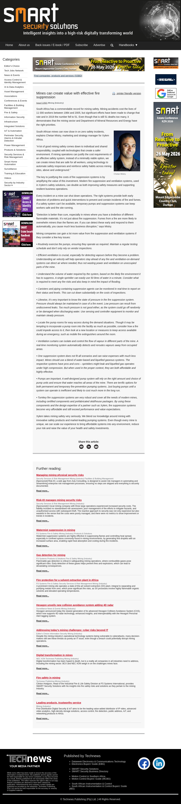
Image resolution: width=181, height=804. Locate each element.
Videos (7, 178)
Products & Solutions (15, 150)
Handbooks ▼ (128, 45)
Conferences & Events (15, 100)
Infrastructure (11, 121)
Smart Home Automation (10, 163)
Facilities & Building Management (14, 106)
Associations (10, 96)
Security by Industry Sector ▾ (14, 184)
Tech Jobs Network (14, 70)
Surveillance (10, 169)
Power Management (14, 145)
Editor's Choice (12, 66)
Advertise (99, 45)
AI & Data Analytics (14, 87)
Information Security (14, 117)
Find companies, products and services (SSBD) (58, 75)
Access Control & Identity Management (15, 81)
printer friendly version (126, 93)
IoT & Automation (13, 131)
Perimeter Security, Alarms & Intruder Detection (14, 138)
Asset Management (14, 91)
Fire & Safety (10, 112)
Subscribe (81, 45)
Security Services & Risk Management (14, 155)
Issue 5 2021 (41, 103)
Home (9, 45)
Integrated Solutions (14, 126)
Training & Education (14, 173)
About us (24, 45)
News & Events (12, 75)
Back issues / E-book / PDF (52, 45)
